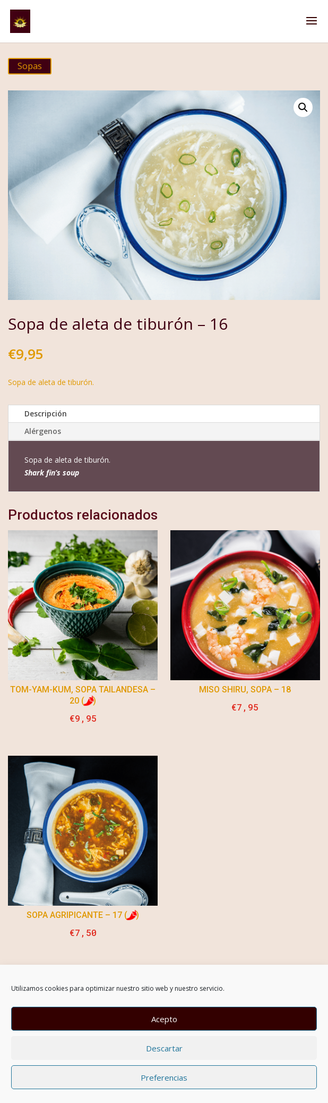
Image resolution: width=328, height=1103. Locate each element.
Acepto (164, 1019)
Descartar (164, 1048)
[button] (303, 107)
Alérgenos (42, 431)
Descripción (45, 413)
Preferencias (164, 1077)
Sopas (30, 66)
